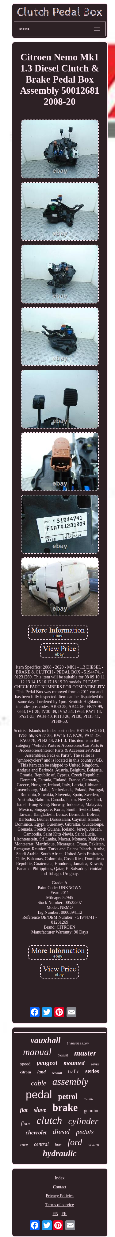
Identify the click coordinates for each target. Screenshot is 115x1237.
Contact (60, 1187)
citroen (25, 1072)
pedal (39, 1094)
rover (95, 1064)
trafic (73, 1071)
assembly (70, 1081)
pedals (85, 1132)
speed (25, 1063)
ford (75, 1142)
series (92, 1071)
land (41, 1071)
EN (55, 1213)
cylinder (83, 1121)
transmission (78, 1043)
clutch (49, 1120)
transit (63, 1055)
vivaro (93, 1144)
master (85, 1052)
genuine (91, 1110)
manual (37, 1052)
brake (65, 1107)
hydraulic (59, 1153)
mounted (74, 1063)
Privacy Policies (60, 1196)
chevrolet (36, 1132)
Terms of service (59, 1204)
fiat (24, 1110)
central (41, 1144)
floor (25, 1123)
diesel (61, 1132)
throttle (89, 1099)
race (24, 1144)
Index (60, 1178)
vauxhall (46, 1040)
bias (58, 1144)
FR (64, 1213)
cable (38, 1083)
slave (40, 1109)
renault (57, 1073)
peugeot (47, 1062)
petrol (68, 1096)
